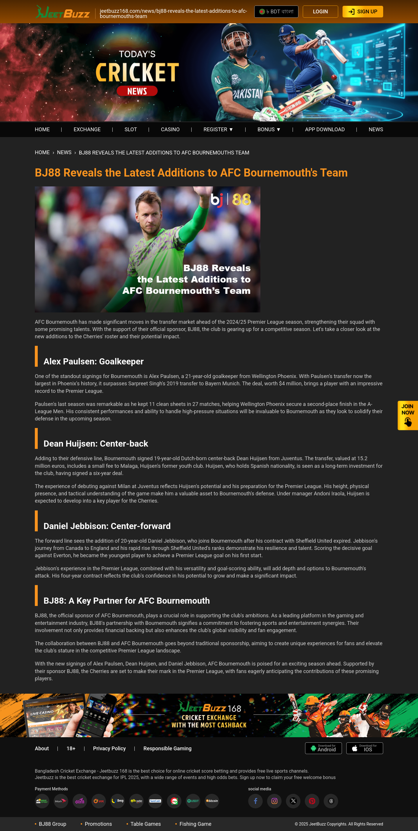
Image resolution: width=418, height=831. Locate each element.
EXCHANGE (87, 129)
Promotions (98, 824)
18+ (70, 748)
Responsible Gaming (167, 748)
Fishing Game (195, 824)
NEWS (376, 129)
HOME (42, 129)
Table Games (146, 824)
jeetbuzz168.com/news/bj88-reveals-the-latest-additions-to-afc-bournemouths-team (173, 13)
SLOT (131, 129)
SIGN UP (367, 11)
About (42, 748)
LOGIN (320, 11)
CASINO (170, 129)
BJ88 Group (52, 824)
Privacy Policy (109, 748)
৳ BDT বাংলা (276, 11)
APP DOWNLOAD (325, 129)
